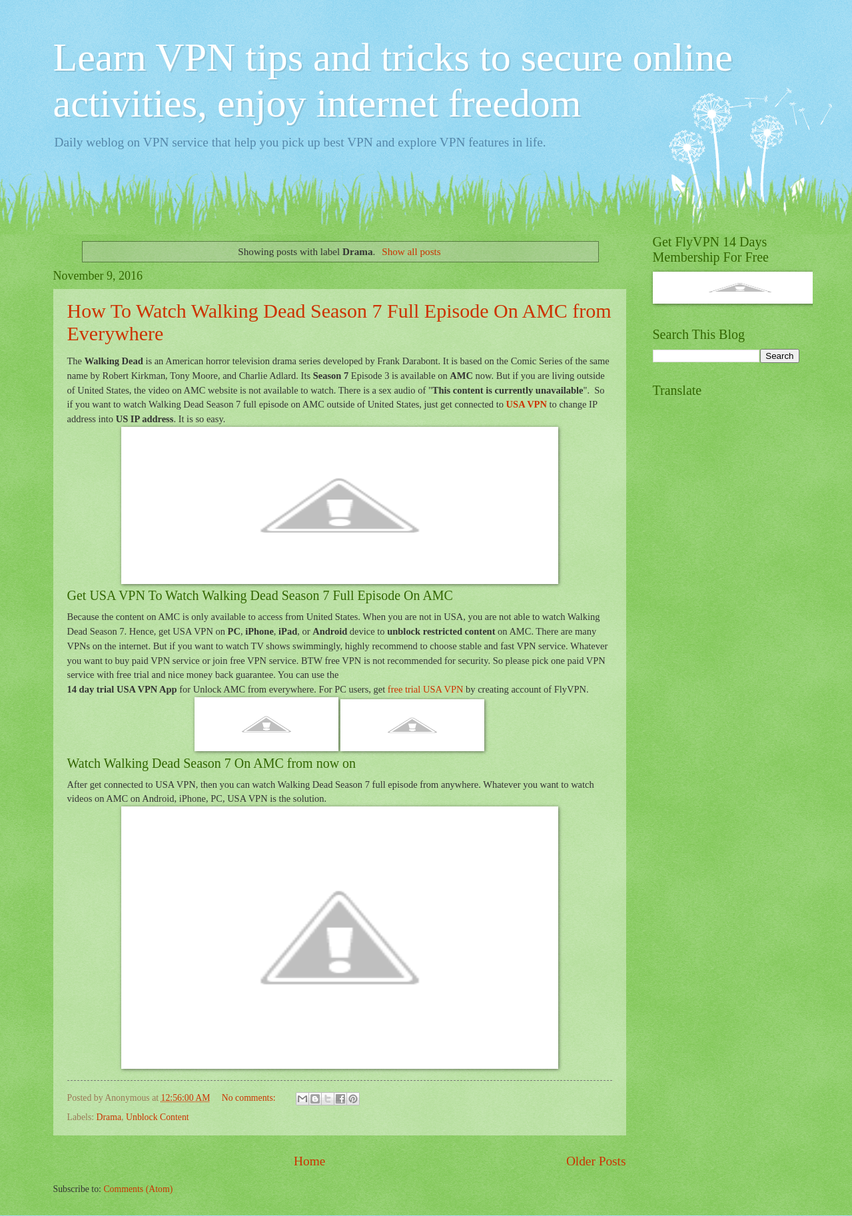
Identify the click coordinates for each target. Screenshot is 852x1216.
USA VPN (526, 404)
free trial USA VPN (426, 689)
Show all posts (411, 251)
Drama (109, 1117)
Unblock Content (157, 1117)
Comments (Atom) (138, 1189)
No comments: (250, 1098)
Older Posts (596, 1161)
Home (309, 1161)
